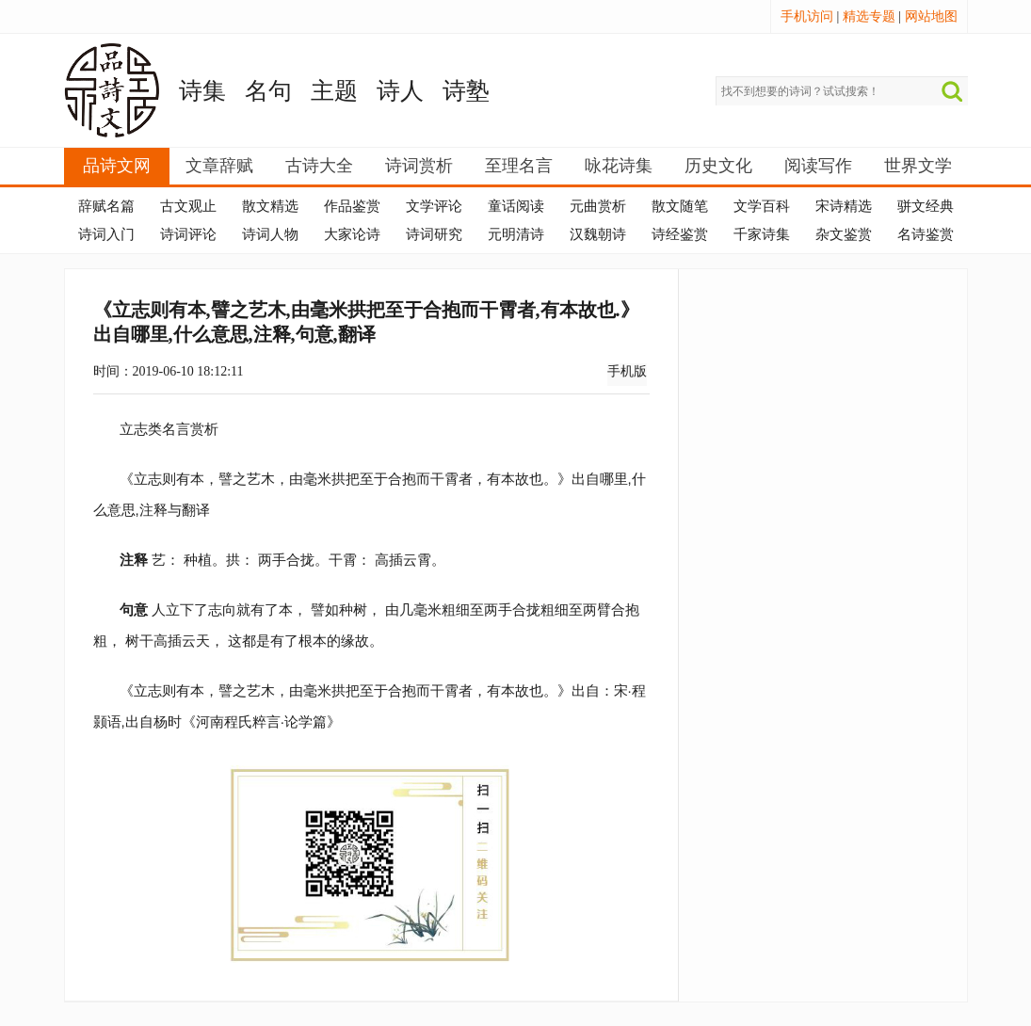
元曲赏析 (598, 206)
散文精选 (270, 206)
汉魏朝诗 (598, 234)
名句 (268, 91)
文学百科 (761, 206)
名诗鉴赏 (925, 234)
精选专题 (869, 16)
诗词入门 (106, 234)
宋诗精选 (843, 206)
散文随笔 (680, 206)
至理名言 (519, 165)
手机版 (627, 371)
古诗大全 (319, 165)
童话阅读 (516, 206)
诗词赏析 (419, 165)
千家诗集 (761, 234)
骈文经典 (925, 206)
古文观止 (188, 206)
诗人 (400, 91)
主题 (334, 91)
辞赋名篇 (106, 206)
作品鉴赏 (352, 206)
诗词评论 (188, 234)
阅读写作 (818, 165)
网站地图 (931, 16)
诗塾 (466, 91)
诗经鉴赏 (680, 234)
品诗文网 (117, 165)
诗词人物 (270, 234)
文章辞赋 (219, 165)
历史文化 (718, 165)
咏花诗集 (618, 165)
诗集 (202, 91)
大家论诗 (352, 234)
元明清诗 (516, 234)
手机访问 (807, 16)
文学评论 (434, 206)
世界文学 (918, 165)
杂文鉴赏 (843, 234)
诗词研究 (434, 234)
